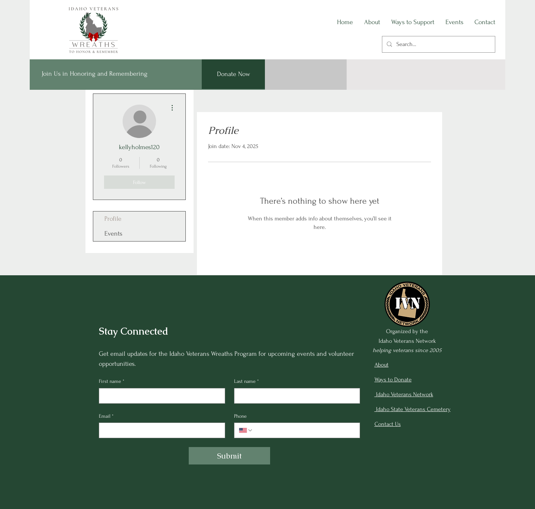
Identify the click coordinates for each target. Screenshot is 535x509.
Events (113, 233)
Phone (240, 416)
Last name (246, 381)
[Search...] (437, 44)
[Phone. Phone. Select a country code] (246, 430)
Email (106, 416)
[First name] (159, 395)
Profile (112, 218)
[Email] (159, 430)
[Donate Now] (233, 74)
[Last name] (295, 395)
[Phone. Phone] (304, 430)
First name (111, 381)
